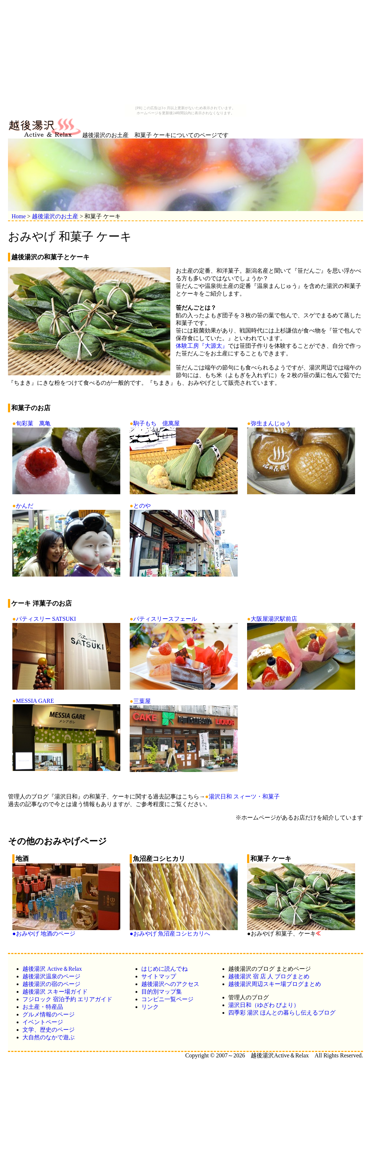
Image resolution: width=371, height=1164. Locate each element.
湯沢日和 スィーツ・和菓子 (244, 796)
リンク (150, 1007)
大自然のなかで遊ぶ (48, 1037)
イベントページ (42, 1022)
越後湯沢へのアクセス (170, 984)
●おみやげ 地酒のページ (66, 931)
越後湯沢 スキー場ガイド (55, 991)
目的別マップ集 (161, 991)
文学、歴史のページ (48, 1030)
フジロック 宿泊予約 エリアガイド (67, 999)
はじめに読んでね (164, 969)
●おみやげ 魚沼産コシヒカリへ (184, 931)
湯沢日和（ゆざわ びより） (263, 1005)
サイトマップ (158, 976)
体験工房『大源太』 (202, 346)
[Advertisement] (185, 53)
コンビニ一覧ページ (167, 999)
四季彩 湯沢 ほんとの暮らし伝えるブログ (281, 1013)
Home (19, 216)
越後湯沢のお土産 (55, 216)
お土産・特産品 (42, 1007)
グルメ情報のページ (48, 1014)
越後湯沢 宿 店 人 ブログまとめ (268, 976)
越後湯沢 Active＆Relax (52, 969)
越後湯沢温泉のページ (51, 976)
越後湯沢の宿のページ (51, 984)
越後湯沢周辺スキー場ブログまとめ (274, 984)
